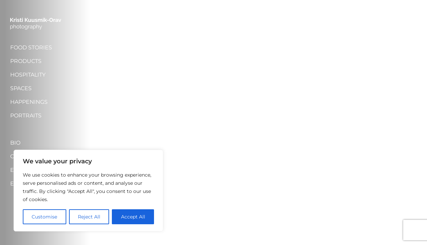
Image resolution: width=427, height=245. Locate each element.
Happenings (29, 102)
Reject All (89, 217)
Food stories (31, 47)
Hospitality (28, 74)
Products (25, 61)
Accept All (133, 217)
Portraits (25, 115)
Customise (44, 217)
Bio (15, 143)
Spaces (21, 88)
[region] (88, 190)
